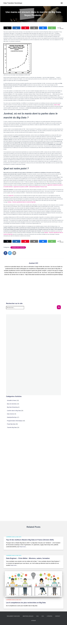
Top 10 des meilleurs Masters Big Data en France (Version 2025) (30, 540)
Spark (55, 104)
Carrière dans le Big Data (18, 246)
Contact (57, 616)
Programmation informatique (14, 419)
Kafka (58, 104)
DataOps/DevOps (12, 416)
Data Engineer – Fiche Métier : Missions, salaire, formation (28, 558)
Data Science (10, 413)
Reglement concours (13, 616)
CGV (43, 616)
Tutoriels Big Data (12, 426)
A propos (49, 616)
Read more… (23, 546)
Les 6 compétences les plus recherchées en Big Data (26, 603)
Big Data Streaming (12, 406)
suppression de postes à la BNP (19, 186)
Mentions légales (28, 616)
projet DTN (10, 195)
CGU (37, 616)
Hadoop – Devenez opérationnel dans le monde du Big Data (20, 201)
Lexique (33, 620)
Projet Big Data (11, 423)
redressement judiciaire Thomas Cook (34, 186)
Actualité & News (11, 399)
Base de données (11, 403)
